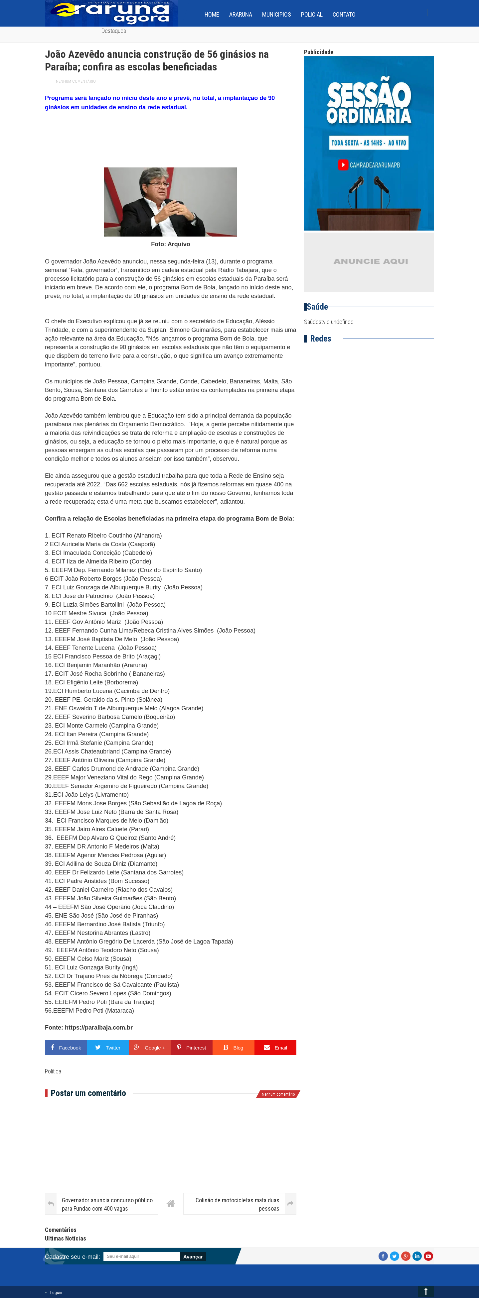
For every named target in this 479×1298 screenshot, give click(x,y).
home (212, 14)
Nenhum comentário (76, 81)
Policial (312, 14)
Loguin (56, 1292)
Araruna (240, 14)
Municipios (276, 14)
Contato (344, 14)
